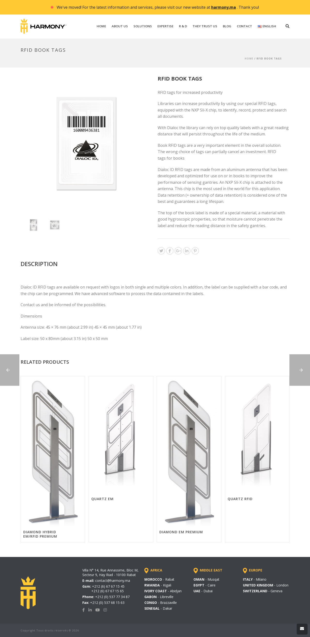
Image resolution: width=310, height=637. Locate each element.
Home (249, 58)
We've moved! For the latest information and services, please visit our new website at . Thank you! (158, 7)
